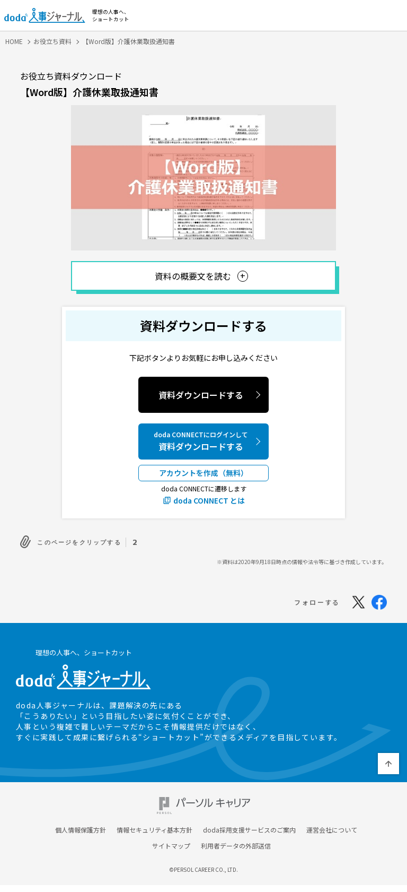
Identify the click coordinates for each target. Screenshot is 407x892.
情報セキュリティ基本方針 (154, 831)
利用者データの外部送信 (236, 847)
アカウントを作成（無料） (203, 472)
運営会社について (331, 831)
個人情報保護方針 (80, 831)
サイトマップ (171, 847)
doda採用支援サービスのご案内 (249, 831)
